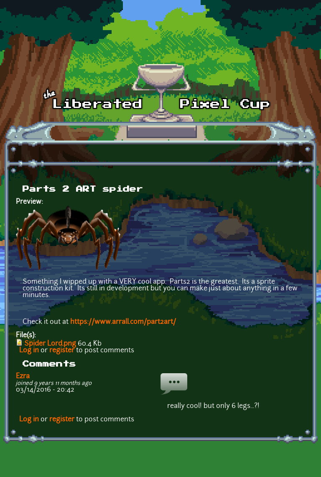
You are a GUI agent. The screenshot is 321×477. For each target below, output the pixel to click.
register (61, 350)
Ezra (23, 376)
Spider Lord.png (50, 344)
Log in (29, 350)
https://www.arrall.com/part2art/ (123, 322)
